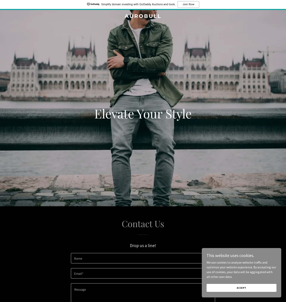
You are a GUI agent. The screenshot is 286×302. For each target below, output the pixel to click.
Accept (241, 287)
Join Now (188, 4)
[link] (143, 17)
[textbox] (143, 258)
